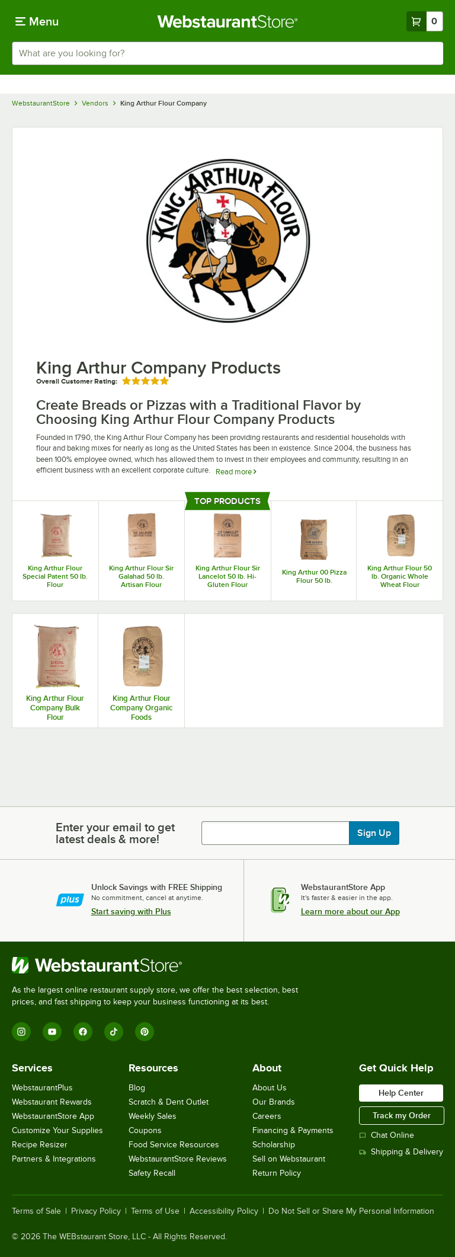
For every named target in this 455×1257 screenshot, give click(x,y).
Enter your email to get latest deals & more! (115, 833)
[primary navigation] (37, 21)
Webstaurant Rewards (52, 1102)
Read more (236, 471)
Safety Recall (152, 1173)
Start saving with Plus (131, 911)
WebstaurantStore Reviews (178, 1158)
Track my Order (402, 1115)
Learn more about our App (350, 911)
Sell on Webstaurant (288, 1158)
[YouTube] (52, 1031)
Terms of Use (155, 1211)
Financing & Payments (293, 1130)
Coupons (145, 1130)
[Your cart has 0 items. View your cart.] (424, 21)
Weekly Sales (153, 1116)
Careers (266, 1116)
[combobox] (227, 53)
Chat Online (386, 1135)
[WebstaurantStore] (160, 965)
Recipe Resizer (40, 1144)
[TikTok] (113, 1031)
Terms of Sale (36, 1211)
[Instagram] (21, 1031)
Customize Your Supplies (57, 1130)
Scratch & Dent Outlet (169, 1102)
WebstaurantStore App (53, 1116)
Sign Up (374, 833)
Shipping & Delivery (401, 1151)
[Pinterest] (144, 1031)
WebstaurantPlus (42, 1087)
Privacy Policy (96, 1211)
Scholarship (273, 1144)
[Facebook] (82, 1031)
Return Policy (276, 1173)
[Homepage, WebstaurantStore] (228, 21)
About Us (269, 1087)
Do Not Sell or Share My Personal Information (351, 1211)
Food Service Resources (174, 1144)
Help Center (401, 1093)
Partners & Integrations (54, 1158)
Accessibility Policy (224, 1211)
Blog (137, 1087)
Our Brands (273, 1102)
